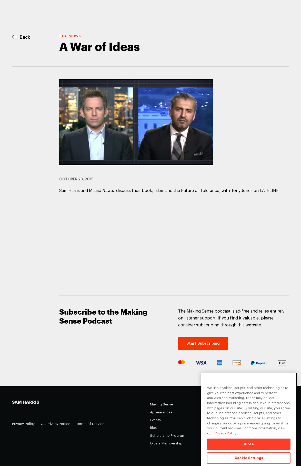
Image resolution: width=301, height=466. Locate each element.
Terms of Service (90, 423)
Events (155, 420)
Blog (153, 427)
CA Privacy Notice (55, 423)
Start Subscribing (203, 343)
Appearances (161, 412)
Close (249, 447)
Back (21, 37)
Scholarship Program (167, 435)
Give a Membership (166, 443)
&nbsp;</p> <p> (136, 241)
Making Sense (161, 404)
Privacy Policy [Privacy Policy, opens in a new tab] (225, 437)
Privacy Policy (23, 423)
